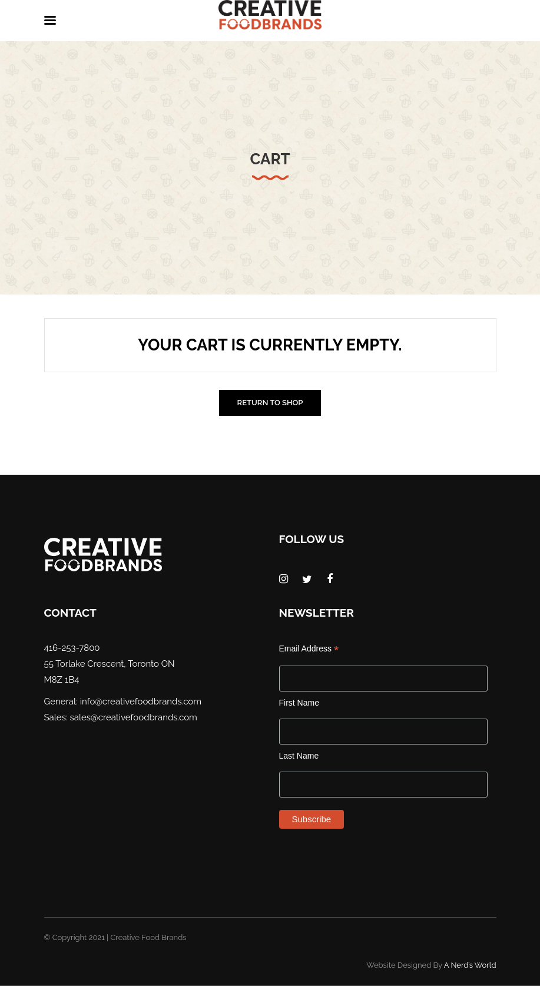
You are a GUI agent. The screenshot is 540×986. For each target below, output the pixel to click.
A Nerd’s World (470, 965)
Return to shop (270, 402)
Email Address (309, 648)
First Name (299, 702)
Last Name (299, 755)
